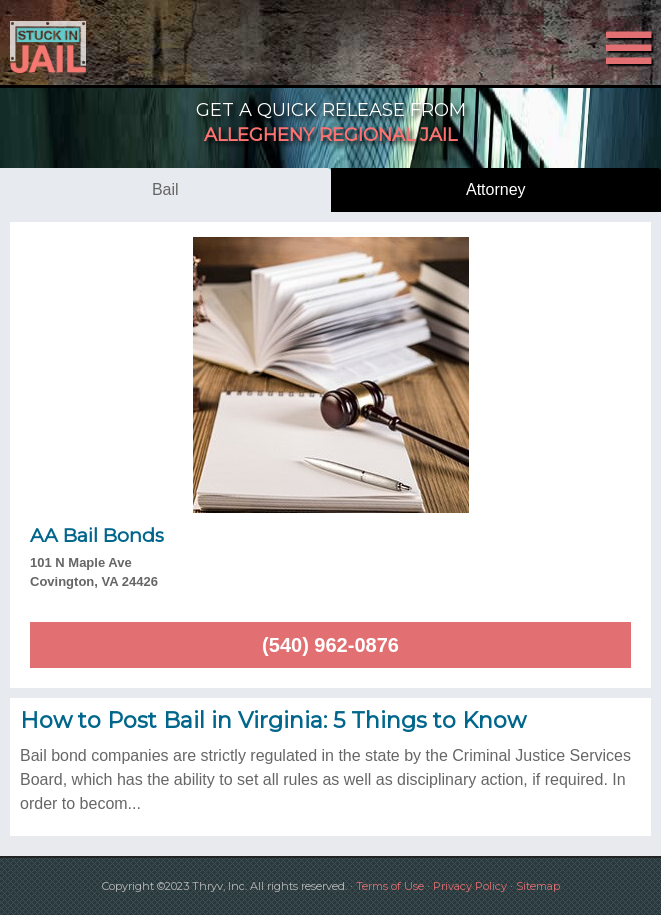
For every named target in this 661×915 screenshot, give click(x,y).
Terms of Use (390, 886)
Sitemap (538, 886)
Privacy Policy (470, 886)
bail (165, 189)
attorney (496, 189)
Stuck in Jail (99, 47)
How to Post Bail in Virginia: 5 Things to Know (273, 720)
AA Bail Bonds (97, 535)
